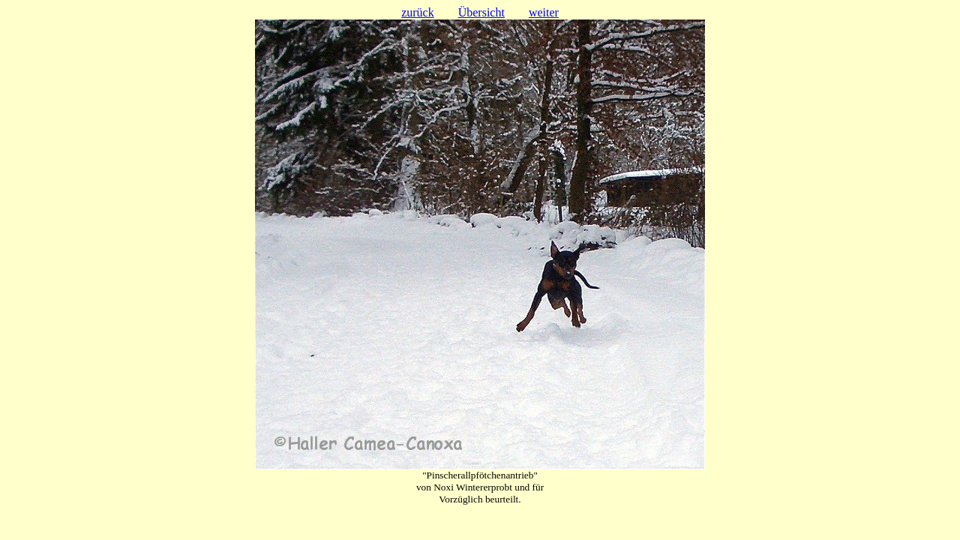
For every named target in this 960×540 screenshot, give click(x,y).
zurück (417, 12)
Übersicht (481, 12)
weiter (544, 12)
